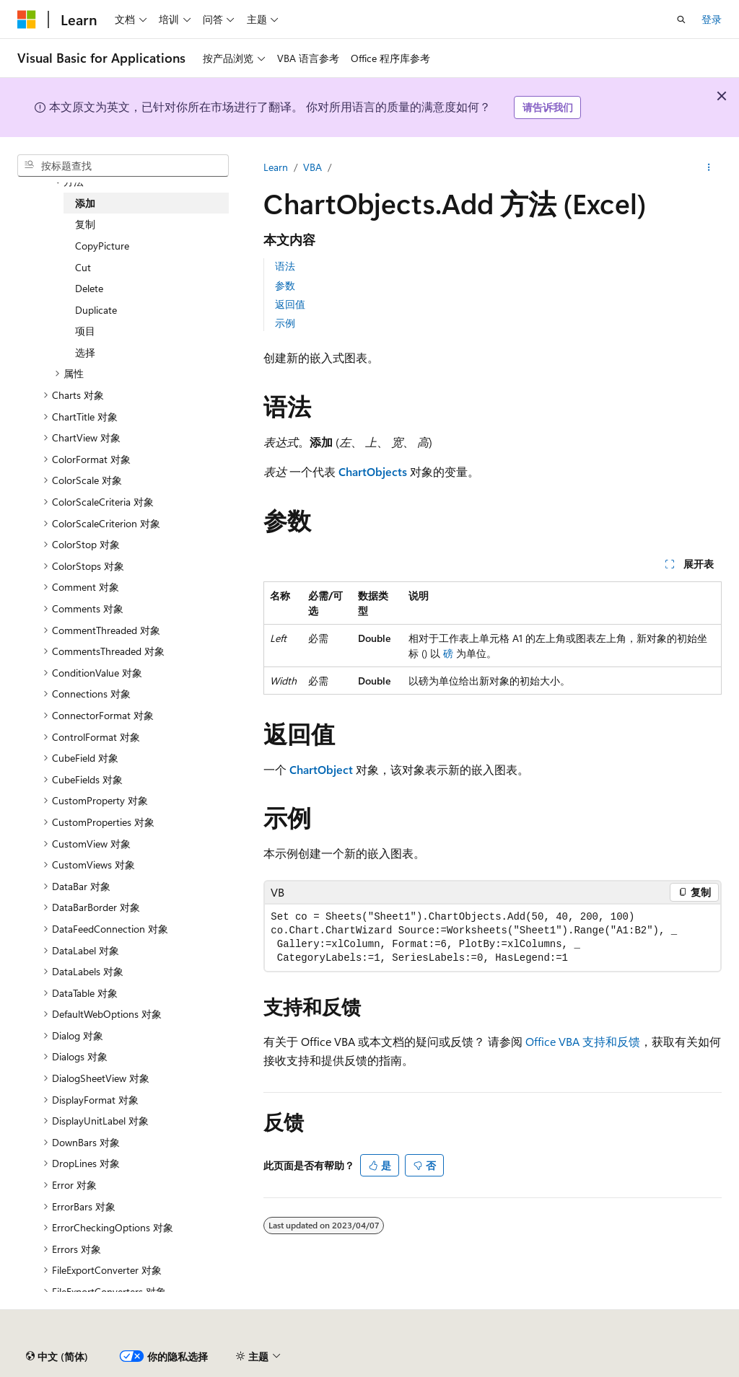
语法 (285, 266)
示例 (285, 323)
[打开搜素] (681, 19)
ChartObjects (372, 471)
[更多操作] (709, 167)
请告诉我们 (547, 107)
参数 (285, 285)
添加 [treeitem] (85, 203)
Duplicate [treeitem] (96, 310)
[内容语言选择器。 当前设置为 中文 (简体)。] (57, 1356)
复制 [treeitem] (85, 224)
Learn (275, 167)
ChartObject (321, 769)
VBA (312, 167)
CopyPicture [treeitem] (102, 245)
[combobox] (123, 165)
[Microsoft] (26, 19)
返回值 (290, 304)
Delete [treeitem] (89, 288)
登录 (711, 19)
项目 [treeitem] (85, 331)
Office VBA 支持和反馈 (582, 1041)
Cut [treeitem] (83, 267)
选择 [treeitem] (85, 352)
